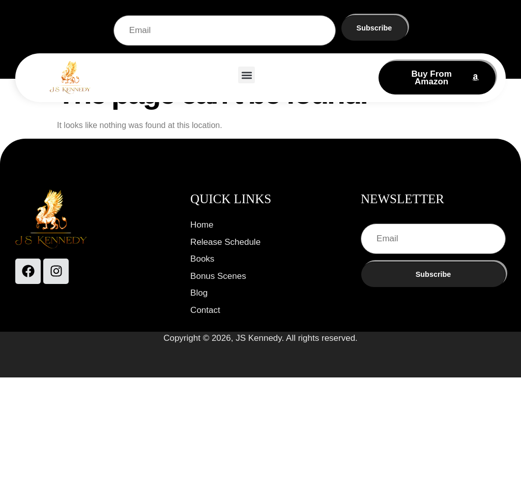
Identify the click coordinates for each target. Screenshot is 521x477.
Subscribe (374, 28)
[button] (246, 75)
